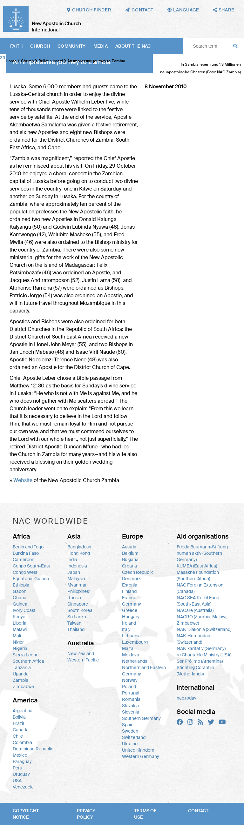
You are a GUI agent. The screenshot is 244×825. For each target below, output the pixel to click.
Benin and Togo (28, 547)
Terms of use (145, 814)
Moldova (130, 655)
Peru (17, 768)
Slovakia (130, 705)
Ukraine (130, 744)
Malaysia (76, 578)
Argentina (22, 711)
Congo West (25, 572)
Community (72, 46)
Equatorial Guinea (31, 578)
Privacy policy (86, 814)
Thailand (76, 629)
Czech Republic (138, 572)
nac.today (186, 698)
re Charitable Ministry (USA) (204, 655)
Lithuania (131, 636)
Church (40, 46)
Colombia (22, 742)
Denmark (131, 578)
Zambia (20, 680)
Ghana (19, 597)
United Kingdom (138, 750)
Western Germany (140, 756)
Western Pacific (83, 660)
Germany (131, 604)
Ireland (129, 623)
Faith (16, 46)
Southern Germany (141, 718)
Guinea (20, 604)
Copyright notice (26, 814)
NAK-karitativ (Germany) (201, 648)
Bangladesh (79, 547)
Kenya (19, 617)
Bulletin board (50, 61)
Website (22, 480)
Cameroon (23, 559)
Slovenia (130, 712)
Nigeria (20, 648)
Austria (129, 547)
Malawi (20, 629)
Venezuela (23, 787)
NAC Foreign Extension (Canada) (200, 588)
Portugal (130, 693)
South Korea (79, 610)
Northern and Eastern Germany (144, 671)
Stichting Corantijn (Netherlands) (195, 671)
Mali (17, 636)
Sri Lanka (76, 617)
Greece (129, 610)
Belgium (130, 553)
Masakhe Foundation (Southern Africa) (198, 575)
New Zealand (80, 653)
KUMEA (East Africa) (197, 566)
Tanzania (22, 667)
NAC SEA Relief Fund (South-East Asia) (198, 601)
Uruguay (21, 774)
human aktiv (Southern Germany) (199, 556)
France (129, 597)
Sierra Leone (25, 655)
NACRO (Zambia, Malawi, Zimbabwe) (202, 620)
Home (11, 61)
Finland (129, 591)
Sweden (130, 731)
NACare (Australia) (195, 610)
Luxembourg (135, 642)
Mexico (20, 755)
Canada (21, 730)
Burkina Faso (26, 553)
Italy (126, 629)
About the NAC (133, 46)
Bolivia (19, 717)
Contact (198, 811)
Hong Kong (78, 553)
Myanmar (77, 585)
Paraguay (22, 761)
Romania (131, 699)
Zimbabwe (23, 686)
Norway (130, 680)
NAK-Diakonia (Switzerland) (204, 629)
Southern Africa (28, 661)
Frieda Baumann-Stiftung (202, 547)
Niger (18, 642)
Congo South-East (31, 566)
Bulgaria (130, 559)
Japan (73, 572)
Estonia (129, 585)
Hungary (130, 617)
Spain (127, 725)
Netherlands (134, 661)
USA (17, 780)
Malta (127, 648)
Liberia (19, 623)
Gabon (19, 591)
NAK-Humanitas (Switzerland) (193, 639)
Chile (18, 736)
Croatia (129, 566)
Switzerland (134, 737)
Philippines (78, 591)
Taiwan (74, 623)
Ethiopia (21, 585)
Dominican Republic (33, 749)
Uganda (21, 674)
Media (100, 46)
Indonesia (77, 566)
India (72, 559)
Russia (74, 597)
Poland (129, 686)
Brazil (18, 723)
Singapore (77, 604)
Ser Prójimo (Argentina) (200, 661)
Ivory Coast (24, 610)
